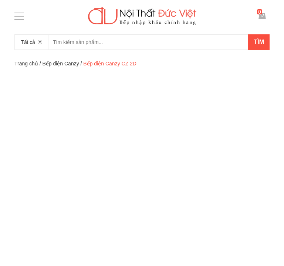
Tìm (259, 42)
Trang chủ (26, 63)
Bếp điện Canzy (60, 63)
